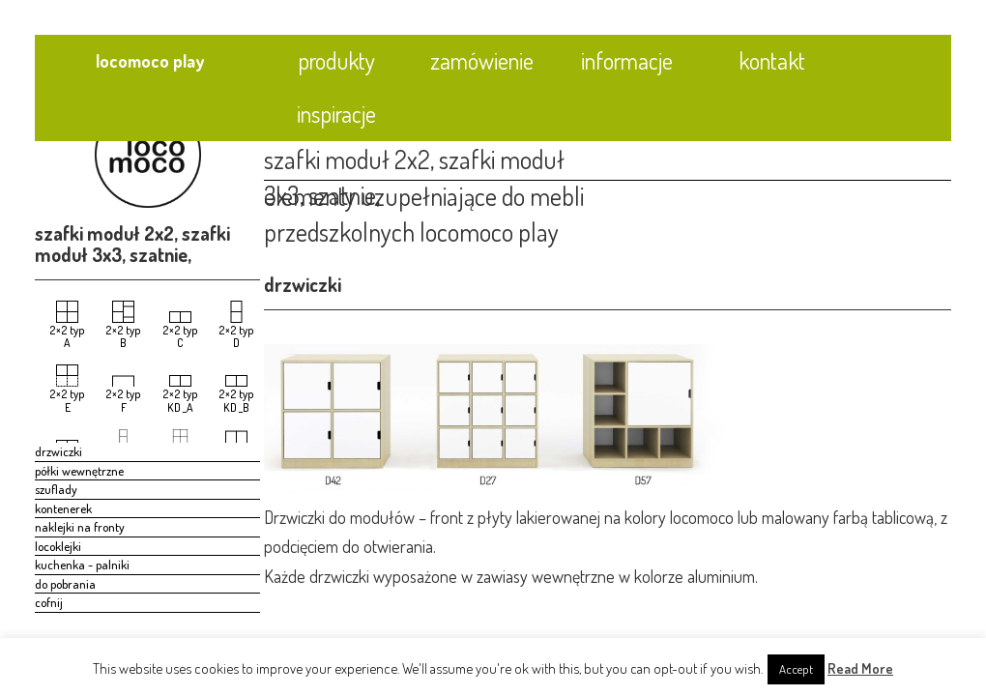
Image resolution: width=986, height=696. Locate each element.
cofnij (49, 602)
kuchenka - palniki (82, 564)
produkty (336, 60)
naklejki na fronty (80, 527)
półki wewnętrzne (79, 470)
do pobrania (65, 584)
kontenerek (63, 508)
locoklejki (58, 546)
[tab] (786, 144)
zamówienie (482, 60)
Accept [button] (796, 669)
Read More (860, 668)
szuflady (56, 489)
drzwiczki (58, 451)
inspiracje (336, 114)
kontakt (772, 60)
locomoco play (150, 61)
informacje (627, 60)
